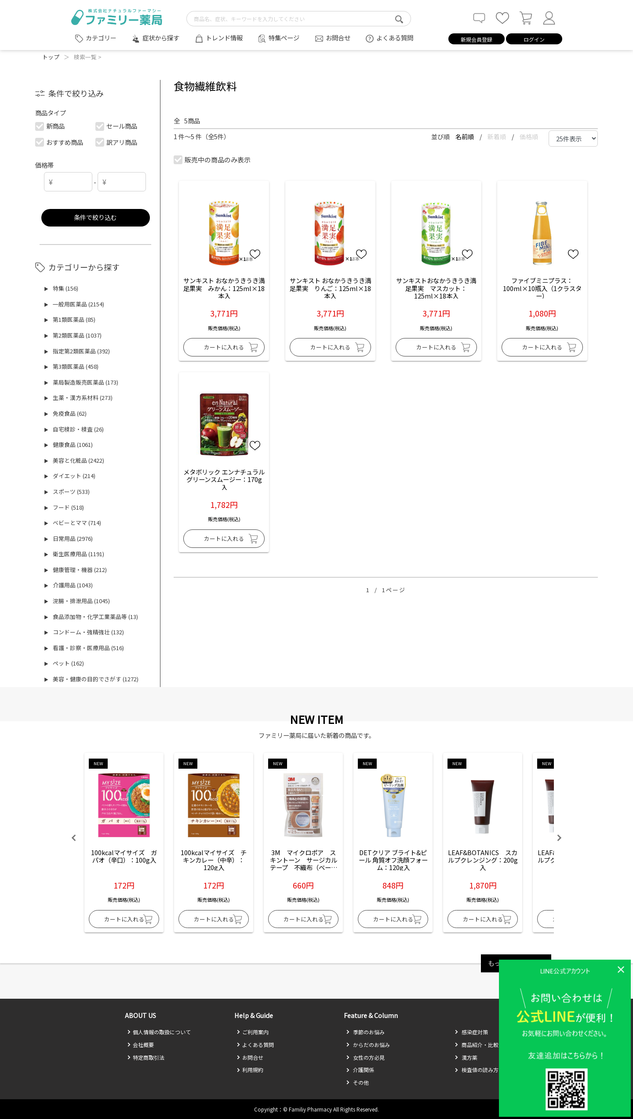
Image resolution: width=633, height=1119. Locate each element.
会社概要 (140, 1044)
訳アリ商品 (116, 142)
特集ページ (284, 37)
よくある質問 (394, 37)
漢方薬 (466, 1057)
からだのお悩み (368, 1044)
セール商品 (116, 125)
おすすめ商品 (59, 142)
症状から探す (160, 37)
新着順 (497, 136)
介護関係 (360, 1069)
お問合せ (338, 37)
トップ (50, 57)
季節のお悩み (365, 1032)
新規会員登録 (476, 39)
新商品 (50, 125)
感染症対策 (471, 1032)
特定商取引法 (145, 1057)
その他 (357, 1082)
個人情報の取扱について (159, 1032)
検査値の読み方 (476, 1069)
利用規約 (249, 1069)
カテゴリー (101, 37)
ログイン (534, 39)
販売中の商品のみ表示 (213, 159)
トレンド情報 (224, 37)
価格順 (529, 136)
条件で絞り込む (95, 217)
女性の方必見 (365, 1057)
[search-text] (298, 18)
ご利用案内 (252, 1032)
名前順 (465, 136)
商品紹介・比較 (476, 1044)
